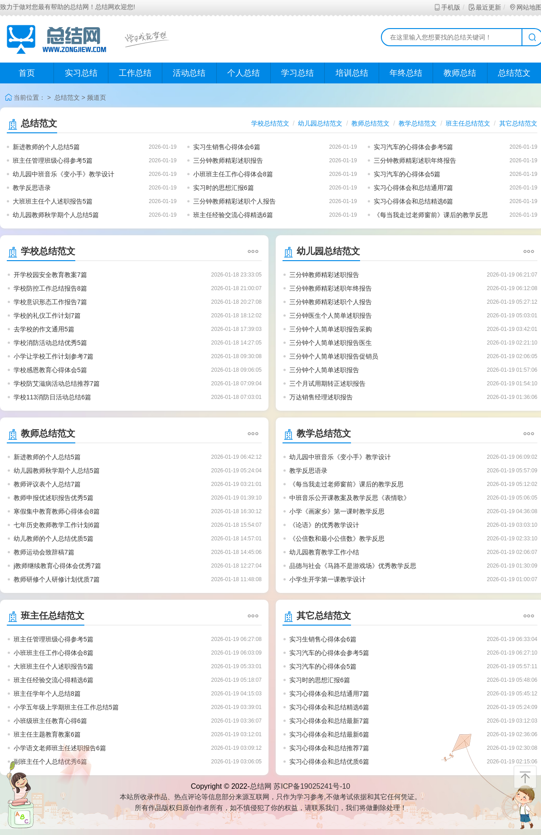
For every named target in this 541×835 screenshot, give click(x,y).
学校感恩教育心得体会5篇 (50, 370)
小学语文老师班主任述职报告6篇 (60, 748)
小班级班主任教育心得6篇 (50, 720)
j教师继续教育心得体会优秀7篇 (57, 565)
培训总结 (352, 73)
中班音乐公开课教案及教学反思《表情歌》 (349, 497)
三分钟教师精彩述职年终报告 (415, 160)
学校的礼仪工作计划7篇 (47, 315)
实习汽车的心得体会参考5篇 (413, 146)
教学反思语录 (32, 187)
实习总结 (81, 73)
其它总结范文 (518, 123)
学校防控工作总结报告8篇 (50, 288)
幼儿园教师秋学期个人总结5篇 (56, 214)
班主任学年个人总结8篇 (47, 693)
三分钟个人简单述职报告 (324, 370)
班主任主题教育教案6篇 (47, 734)
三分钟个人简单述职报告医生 (330, 342)
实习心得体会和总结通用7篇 (413, 187)
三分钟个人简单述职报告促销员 (333, 356)
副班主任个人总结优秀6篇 (50, 761)
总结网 (261, 786)
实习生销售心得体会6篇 (226, 146)
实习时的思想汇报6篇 (223, 187)
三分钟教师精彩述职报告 (228, 160)
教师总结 (460, 73)
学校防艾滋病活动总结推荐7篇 (57, 383)
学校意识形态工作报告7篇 (50, 302)
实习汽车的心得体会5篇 (407, 174)
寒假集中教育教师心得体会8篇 (57, 511)
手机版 (447, 7)
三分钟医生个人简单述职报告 (330, 315)
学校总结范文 (270, 123)
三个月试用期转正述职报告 (327, 383)
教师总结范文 (370, 123)
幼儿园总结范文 (320, 123)
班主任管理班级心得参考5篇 (53, 160)
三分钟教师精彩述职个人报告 (234, 201)
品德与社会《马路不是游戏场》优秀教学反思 (352, 565)
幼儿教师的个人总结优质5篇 (53, 538)
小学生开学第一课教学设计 (327, 579)
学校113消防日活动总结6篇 (52, 397)
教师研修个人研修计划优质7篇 (57, 579)
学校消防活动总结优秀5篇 (50, 342)
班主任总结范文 (468, 123)
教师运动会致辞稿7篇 (44, 552)
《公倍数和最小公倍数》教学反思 (337, 538)
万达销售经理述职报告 (321, 397)
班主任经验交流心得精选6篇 (233, 214)
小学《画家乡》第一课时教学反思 (337, 511)
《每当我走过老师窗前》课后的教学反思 (431, 214)
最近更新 (484, 7)
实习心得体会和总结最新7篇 (329, 720)
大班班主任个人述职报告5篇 (53, 201)
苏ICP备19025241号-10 (311, 786)
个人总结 (243, 73)
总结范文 (67, 97)
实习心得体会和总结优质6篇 (329, 761)
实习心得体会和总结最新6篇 (329, 734)
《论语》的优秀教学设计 (324, 525)
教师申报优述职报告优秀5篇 (53, 497)
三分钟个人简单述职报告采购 (330, 329)
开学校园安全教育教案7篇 (50, 274)
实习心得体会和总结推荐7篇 (329, 748)
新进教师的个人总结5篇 (46, 146)
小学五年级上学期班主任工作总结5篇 (66, 707)
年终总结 (406, 73)
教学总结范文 (418, 123)
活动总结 (189, 73)
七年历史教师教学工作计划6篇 (57, 525)
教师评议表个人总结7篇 (47, 484)
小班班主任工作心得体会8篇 (233, 174)
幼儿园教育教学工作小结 (324, 552)
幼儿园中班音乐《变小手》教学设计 (63, 174)
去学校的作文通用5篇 (44, 329)
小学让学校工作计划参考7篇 (53, 356)
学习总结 (297, 73)
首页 (27, 73)
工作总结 (135, 73)
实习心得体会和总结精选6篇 (413, 201)
